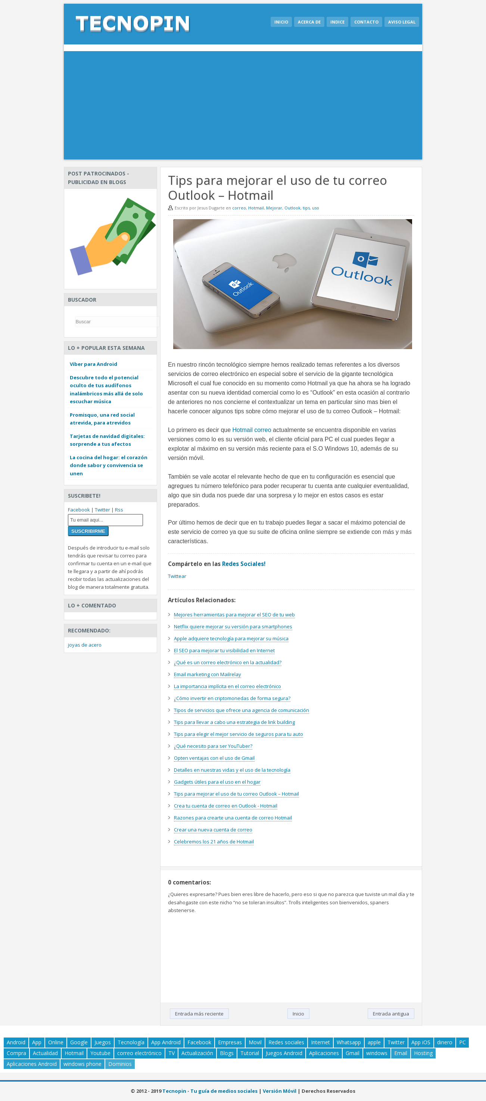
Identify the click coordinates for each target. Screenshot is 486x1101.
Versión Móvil (279, 1091)
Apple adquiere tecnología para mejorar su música (231, 638)
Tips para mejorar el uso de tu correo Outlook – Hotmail (236, 793)
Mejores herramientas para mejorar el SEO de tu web (234, 614)
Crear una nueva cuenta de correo (213, 829)
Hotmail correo (252, 430)
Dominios (120, 1063)
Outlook (292, 208)
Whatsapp (349, 1042)
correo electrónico (139, 1053)
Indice (337, 22)
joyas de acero (85, 644)
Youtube (100, 1053)
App (36, 1042)
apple (374, 1042)
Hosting (423, 1053)
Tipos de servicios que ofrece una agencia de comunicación (241, 710)
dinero (444, 1042)
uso (315, 208)
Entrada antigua (391, 1013)
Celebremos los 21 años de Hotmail (214, 841)
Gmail (352, 1053)
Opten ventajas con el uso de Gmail (214, 758)
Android (16, 1042)
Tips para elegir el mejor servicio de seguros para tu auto (238, 734)
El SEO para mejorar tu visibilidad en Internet (224, 650)
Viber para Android (93, 364)
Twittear (177, 576)
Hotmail (256, 208)
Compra (16, 1053)
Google (79, 1042)
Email (400, 1053)
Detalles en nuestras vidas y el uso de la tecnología (232, 769)
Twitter (102, 509)
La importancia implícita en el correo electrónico (227, 686)
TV (171, 1053)
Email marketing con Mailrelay (207, 674)
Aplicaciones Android (32, 1063)
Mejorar (274, 208)
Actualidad (45, 1053)
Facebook (79, 509)
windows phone (82, 1063)
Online (55, 1042)
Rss (119, 509)
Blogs (227, 1053)
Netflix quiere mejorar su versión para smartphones (233, 626)
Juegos (102, 1042)
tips (306, 208)
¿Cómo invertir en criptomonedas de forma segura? (232, 698)
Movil (255, 1042)
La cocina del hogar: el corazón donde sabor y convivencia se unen (108, 465)
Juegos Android (284, 1053)
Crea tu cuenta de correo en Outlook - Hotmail (225, 805)
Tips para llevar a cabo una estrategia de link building (234, 722)
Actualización (197, 1053)
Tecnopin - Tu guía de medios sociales (210, 1091)
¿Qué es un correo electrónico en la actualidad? (227, 662)
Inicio (281, 22)
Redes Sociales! (243, 563)
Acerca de (309, 22)
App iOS (420, 1042)
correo (239, 208)
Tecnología (131, 1042)
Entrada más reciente (199, 1013)
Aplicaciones (324, 1053)
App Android (166, 1042)
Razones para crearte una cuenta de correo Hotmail (233, 817)
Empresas (230, 1042)
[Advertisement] (243, 107)
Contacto (366, 22)
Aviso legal (401, 22)
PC (462, 1042)
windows (376, 1053)
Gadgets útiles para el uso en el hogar (217, 781)
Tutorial (249, 1053)
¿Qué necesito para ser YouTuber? (213, 746)
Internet (320, 1042)
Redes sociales (286, 1042)
